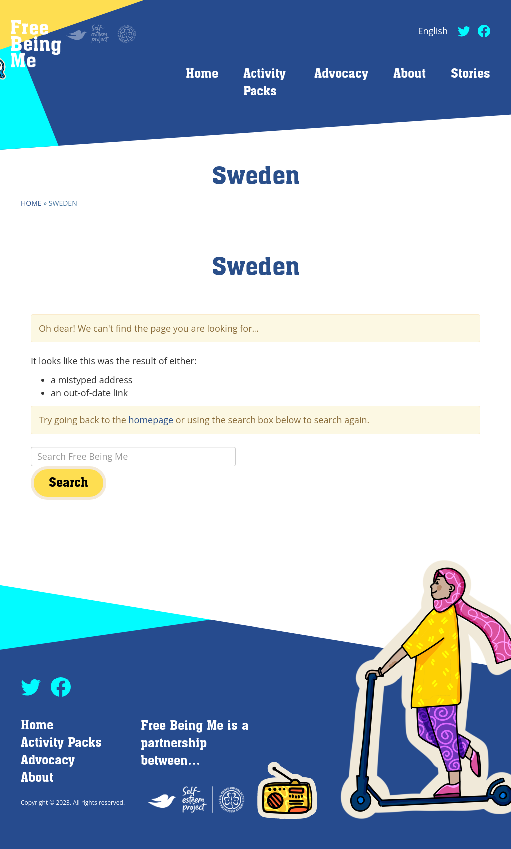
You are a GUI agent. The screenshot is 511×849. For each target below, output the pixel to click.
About (409, 74)
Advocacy (341, 74)
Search (68, 483)
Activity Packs (61, 743)
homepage (151, 420)
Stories (470, 74)
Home (202, 74)
